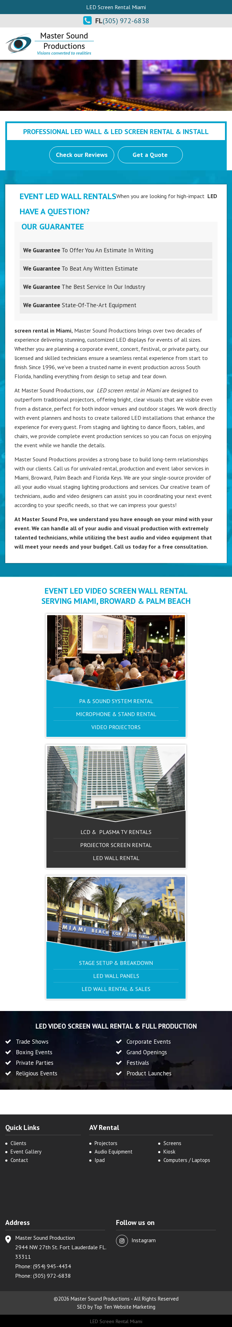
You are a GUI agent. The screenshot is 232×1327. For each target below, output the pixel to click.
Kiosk (169, 1151)
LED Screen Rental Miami (116, 1321)
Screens (172, 1143)
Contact (19, 1160)
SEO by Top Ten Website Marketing (116, 1306)
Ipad (100, 1160)
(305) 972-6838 (126, 20)
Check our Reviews (82, 155)
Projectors (106, 1143)
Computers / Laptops (186, 1160)
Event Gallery (26, 1151)
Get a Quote (150, 155)
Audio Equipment (114, 1151)
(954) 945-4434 (52, 1266)
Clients (18, 1143)
